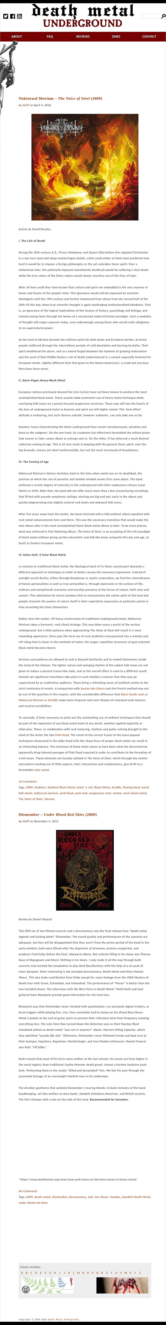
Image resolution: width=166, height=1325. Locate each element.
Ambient (40, 787)
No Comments (28, 1191)
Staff (26, 105)
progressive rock (100, 793)
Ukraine (49, 799)
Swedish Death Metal (136, 1197)
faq (50, 36)
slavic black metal (135, 793)
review (117, 793)
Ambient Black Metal (61, 787)
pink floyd (66, 793)
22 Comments (28, 781)
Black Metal (102, 787)
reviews (83, 36)
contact (149, 36)
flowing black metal (136, 787)
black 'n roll (85, 787)
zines (116, 36)
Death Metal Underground (63, 1319)
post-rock (81, 793)
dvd (90, 1197)
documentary (77, 1197)
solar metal (41, 770)
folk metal (25, 793)
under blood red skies (33, 1203)
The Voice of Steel (31, 799)
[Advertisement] (87, 69)
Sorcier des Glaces (93, 688)
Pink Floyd (62, 735)
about (16, 36)
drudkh (116, 787)
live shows (101, 1197)
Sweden (115, 1197)
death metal (43, 1197)
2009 (29, 787)
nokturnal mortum (46, 793)
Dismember (59, 1197)
